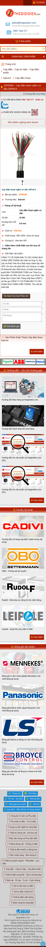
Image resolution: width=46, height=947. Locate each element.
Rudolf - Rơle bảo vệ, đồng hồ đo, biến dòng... (22, 600)
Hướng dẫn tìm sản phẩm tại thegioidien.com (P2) (21, 459)
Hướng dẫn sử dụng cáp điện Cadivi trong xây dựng (22, 540)
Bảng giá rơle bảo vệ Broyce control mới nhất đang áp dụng (21, 772)
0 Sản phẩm (25, 41)
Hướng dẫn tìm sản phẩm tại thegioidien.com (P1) (21, 491)
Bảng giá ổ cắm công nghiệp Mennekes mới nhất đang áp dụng (21, 677)
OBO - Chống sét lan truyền (14, 571)
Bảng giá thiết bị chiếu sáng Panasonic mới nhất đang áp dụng (21, 709)
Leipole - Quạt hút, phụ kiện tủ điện (17, 629)
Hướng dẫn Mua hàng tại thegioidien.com (20, 400)
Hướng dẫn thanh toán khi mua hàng (18, 429)
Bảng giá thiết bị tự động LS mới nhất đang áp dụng (22, 741)
